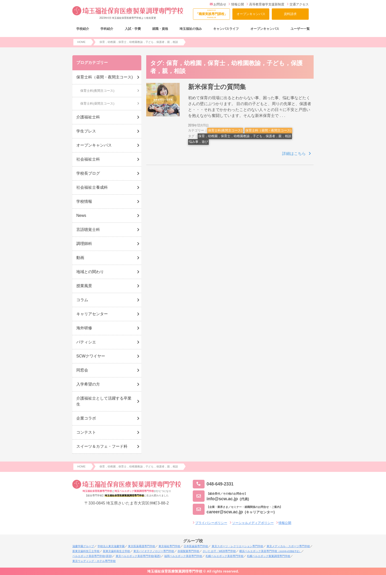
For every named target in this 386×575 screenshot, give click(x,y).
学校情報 (84, 201)
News (81, 215)
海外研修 (84, 328)
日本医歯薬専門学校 (196, 546)
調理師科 (84, 243)
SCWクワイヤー (90, 356)
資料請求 (290, 14)
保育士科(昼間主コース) (97, 103)
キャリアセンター (92, 314)
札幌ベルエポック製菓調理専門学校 (268, 556)
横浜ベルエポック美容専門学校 (270, 551)
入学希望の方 (88, 384)
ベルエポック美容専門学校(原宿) (92, 556)
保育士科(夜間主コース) (225, 130)
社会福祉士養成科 (92, 187)
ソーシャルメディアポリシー (253, 523)
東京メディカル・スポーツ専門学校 (288, 546)
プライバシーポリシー (211, 523)
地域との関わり (90, 272)
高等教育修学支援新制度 (265, 4)
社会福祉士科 (88, 159)
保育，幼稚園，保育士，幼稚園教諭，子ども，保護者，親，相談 (244, 136)
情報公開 (236, 4)
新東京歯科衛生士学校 (116, 551)
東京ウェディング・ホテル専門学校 (94, 560)
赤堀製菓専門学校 (188, 551)
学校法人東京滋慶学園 (111, 546)
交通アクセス (298, 4)
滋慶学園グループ (83, 546)
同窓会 (82, 370)
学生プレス (86, 131)
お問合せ (218, 4)
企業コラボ (86, 418)
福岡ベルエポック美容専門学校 (183, 556)
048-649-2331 (213, 484)
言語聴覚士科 (88, 229)
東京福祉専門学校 (169, 546)
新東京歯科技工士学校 (85, 551)
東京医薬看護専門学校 (141, 546)
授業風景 (84, 286)
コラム (82, 300)
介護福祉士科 (88, 117)
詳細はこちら (294, 153)
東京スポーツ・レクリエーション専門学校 (237, 546)
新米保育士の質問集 (217, 86)
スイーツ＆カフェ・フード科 (102, 446)
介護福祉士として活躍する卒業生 (103, 401)
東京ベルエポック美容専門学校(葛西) (138, 556)
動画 (80, 258)
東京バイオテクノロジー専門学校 (153, 551)
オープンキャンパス (251, 14)
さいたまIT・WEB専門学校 (219, 551)
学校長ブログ (88, 173)
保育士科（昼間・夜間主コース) (268, 130)
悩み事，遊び (198, 142)
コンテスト (86, 432)
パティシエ (86, 342)
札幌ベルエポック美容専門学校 (224, 556)
